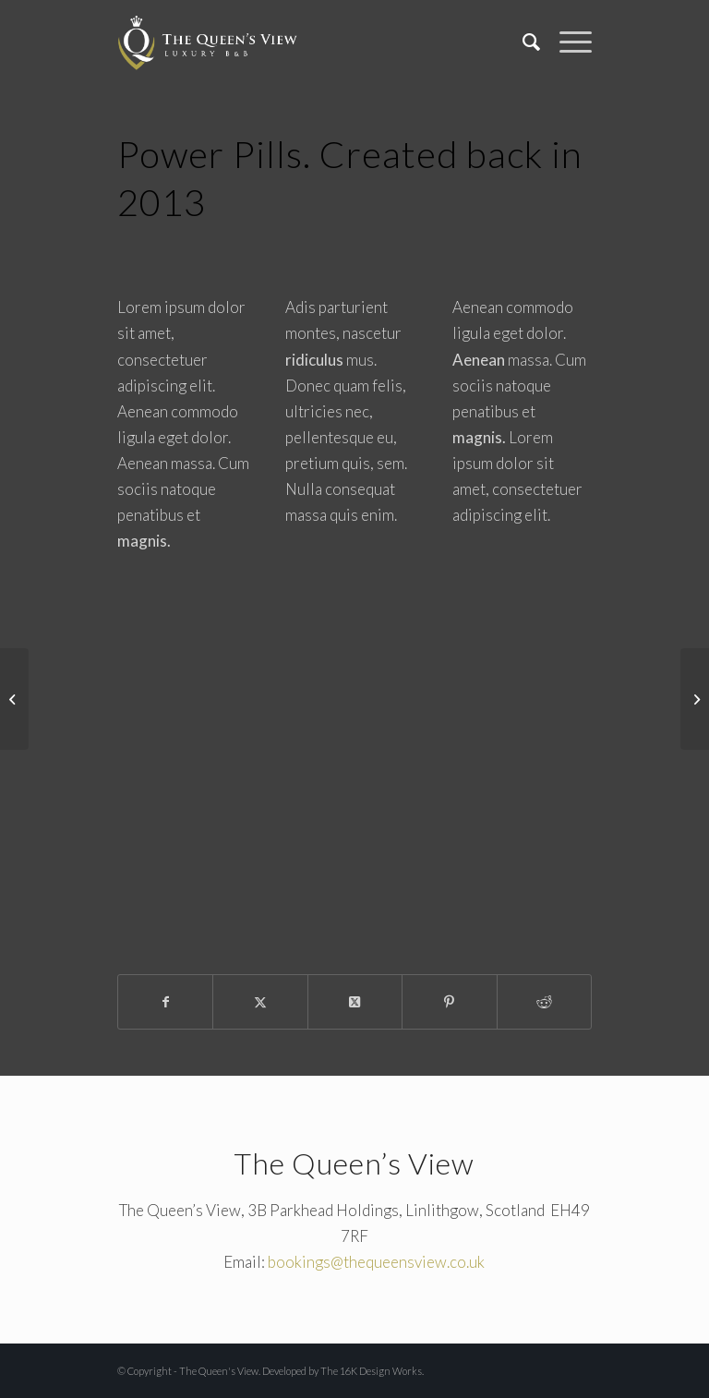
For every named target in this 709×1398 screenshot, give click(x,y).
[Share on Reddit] (545, 1002)
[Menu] (566, 41)
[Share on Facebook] (165, 1002)
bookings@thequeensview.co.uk (376, 1261)
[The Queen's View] (207, 41)
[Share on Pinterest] (449, 1002)
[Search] (522, 41)
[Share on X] (259, 1002)
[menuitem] (522, 41)
